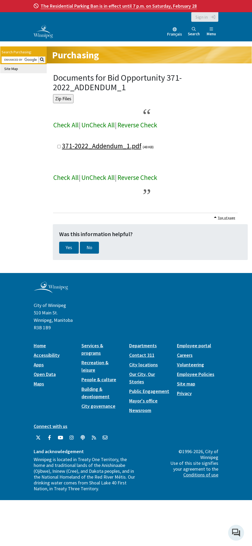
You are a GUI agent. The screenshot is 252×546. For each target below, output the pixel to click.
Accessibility (47, 355)
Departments (143, 346)
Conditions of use (200, 475)
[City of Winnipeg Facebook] (49, 437)
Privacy (184, 393)
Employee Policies (195, 374)
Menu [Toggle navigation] (211, 31)
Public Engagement (149, 391)
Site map (186, 384)
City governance (98, 406)
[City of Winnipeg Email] (105, 437)
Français (174, 34)
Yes (69, 247)
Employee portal (194, 346)
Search (194, 31)
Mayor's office (143, 401)
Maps (39, 384)
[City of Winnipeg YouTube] (60, 437)
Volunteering (190, 365)
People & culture (98, 379)
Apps (39, 365)
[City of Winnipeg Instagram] (71, 437)
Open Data (45, 374)
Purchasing (75, 55)
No (89, 247)
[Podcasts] (82, 437)
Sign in (201, 17)
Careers (185, 355)
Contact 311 (141, 355)
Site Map (11, 68)
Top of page (226, 218)
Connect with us (50, 426)
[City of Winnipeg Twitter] (38, 437)
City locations (143, 365)
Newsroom (140, 410)
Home (40, 346)
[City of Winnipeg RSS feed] (93, 437)
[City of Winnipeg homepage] (51, 291)
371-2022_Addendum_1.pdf (101, 146)
